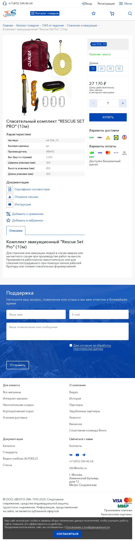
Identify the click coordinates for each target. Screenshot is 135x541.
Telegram (83, 455)
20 (101, 68)
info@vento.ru (78, 468)
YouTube (77, 455)
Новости (75, 417)
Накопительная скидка (18, 405)
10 (92, 68)
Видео (73, 392)
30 (110, 68)
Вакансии (75, 424)
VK (70, 455)
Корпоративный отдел (18, 411)
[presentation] (33, 350)
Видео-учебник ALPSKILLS (20, 458)
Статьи (7, 465)
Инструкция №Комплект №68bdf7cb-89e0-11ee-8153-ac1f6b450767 (9, 204)
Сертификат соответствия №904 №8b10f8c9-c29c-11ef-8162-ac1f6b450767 (9, 189)
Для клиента (11, 385)
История (75, 398)
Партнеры (76, 405)
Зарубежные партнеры (84, 411)
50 (119, 68)
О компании (77, 385)
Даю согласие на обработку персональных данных (92, 347)
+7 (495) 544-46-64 (20, 3)
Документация (13, 439)
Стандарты (10, 452)
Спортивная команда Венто (88, 430)
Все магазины (12, 392)
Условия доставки (15, 417)
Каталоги (9, 446)
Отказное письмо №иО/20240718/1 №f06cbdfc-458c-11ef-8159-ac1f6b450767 (9, 197)
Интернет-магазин (15, 398)
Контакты (75, 446)
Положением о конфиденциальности (88, 527)
